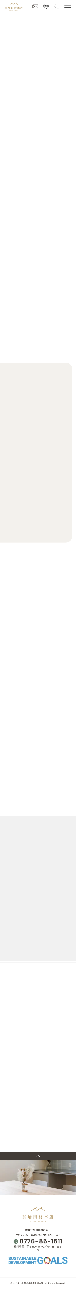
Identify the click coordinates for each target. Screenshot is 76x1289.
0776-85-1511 (40, 1241)
